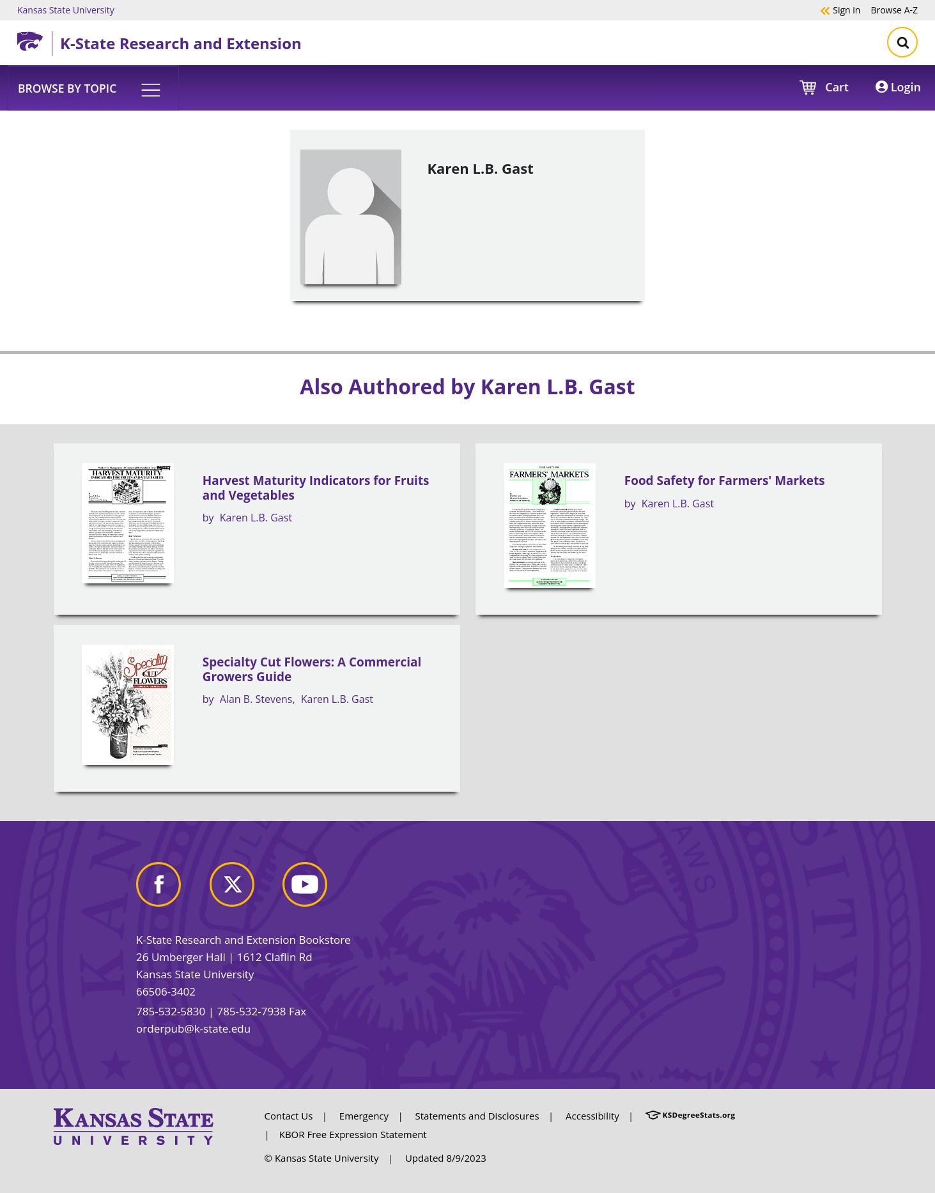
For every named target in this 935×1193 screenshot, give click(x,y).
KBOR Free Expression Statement (353, 1134)
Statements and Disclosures (477, 1115)
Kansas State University (65, 9)
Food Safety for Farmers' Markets (724, 480)
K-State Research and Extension (181, 43)
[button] (93, 87)
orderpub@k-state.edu (193, 1028)
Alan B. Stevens (256, 699)
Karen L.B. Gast (256, 518)
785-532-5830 (170, 1011)
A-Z (894, 9)
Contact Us (289, 1115)
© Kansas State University (322, 1157)
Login (898, 87)
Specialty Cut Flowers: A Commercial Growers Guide (312, 669)
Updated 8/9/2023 (445, 1157)
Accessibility (592, 1115)
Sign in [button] (840, 9)
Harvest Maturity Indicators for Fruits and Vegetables (316, 488)
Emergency (364, 1115)
